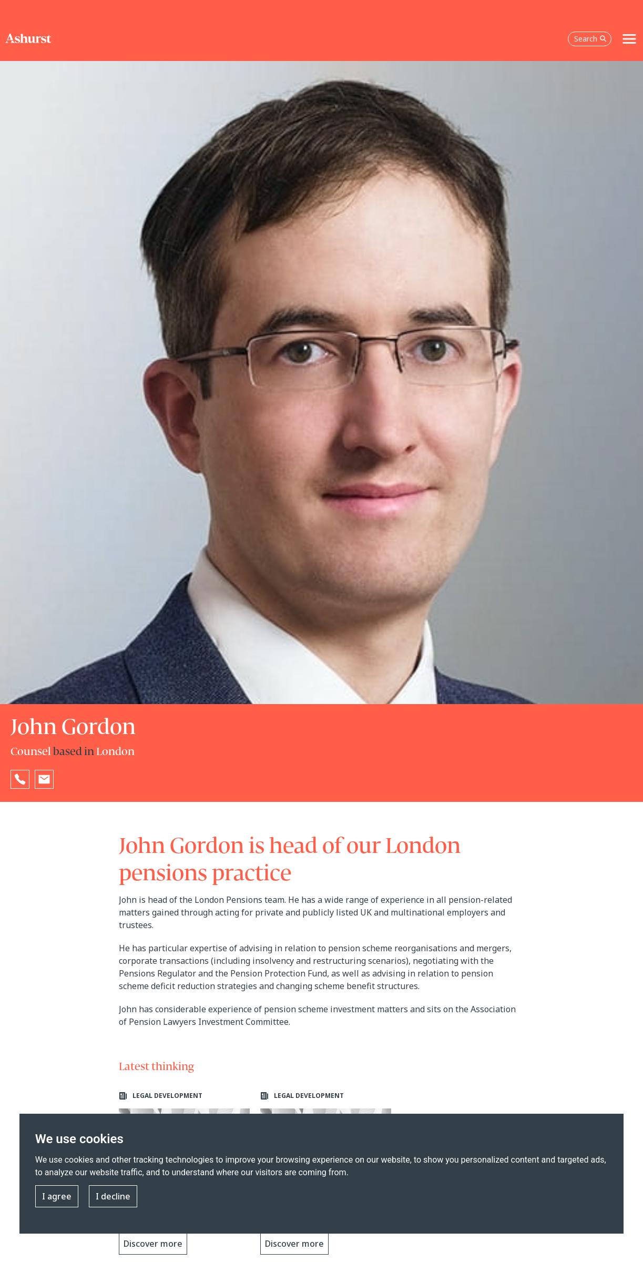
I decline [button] (113, 1196)
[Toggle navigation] (629, 38)
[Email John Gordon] (44, 779)
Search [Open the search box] (590, 39)
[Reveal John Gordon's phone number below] (20, 779)
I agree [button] (57, 1196)
